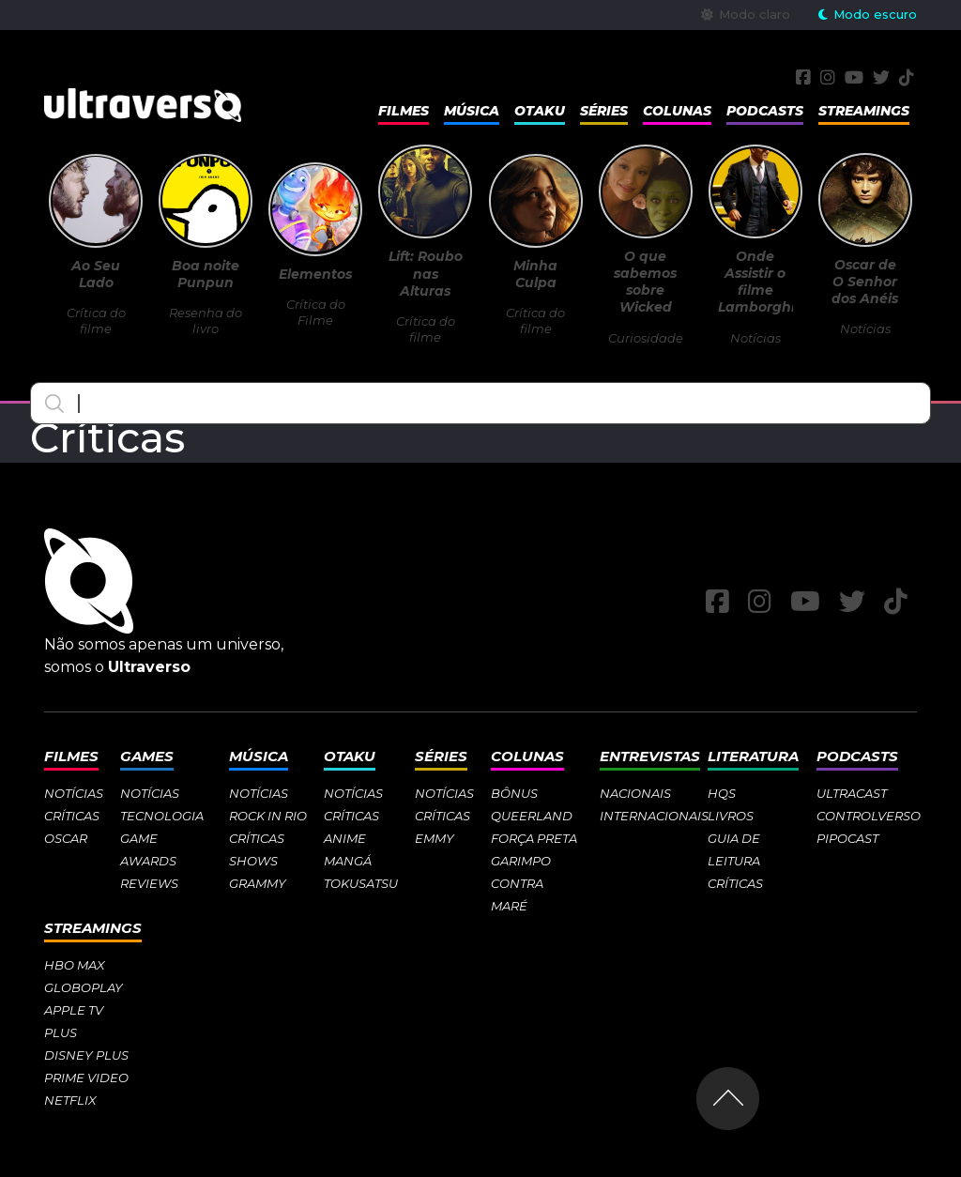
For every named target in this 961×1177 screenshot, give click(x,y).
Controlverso (868, 815)
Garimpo (521, 860)
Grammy (257, 883)
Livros (731, 815)
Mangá (348, 860)
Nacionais (635, 793)
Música (471, 110)
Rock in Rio (268, 815)
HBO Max (74, 964)
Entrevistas (650, 756)
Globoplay (83, 987)
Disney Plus (86, 1054)
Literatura (753, 756)
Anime (345, 838)
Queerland (531, 815)
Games (147, 756)
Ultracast (851, 793)
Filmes (403, 110)
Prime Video (86, 1077)
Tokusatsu (361, 883)
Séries (604, 110)
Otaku (539, 110)
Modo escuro (867, 14)
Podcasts (764, 110)
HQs (722, 793)
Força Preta (534, 838)
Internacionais (654, 815)
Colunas (677, 110)
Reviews (149, 883)
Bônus (514, 793)
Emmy (434, 838)
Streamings (863, 110)
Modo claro (745, 14)
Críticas (71, 815)
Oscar (65, 838)
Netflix (70, 1100)
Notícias (73, 793)
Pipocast (847, 838)
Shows (253, 860)
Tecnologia (162, 815)
